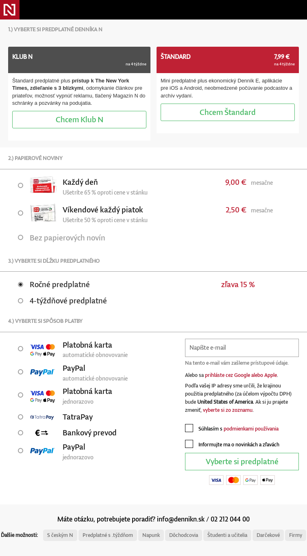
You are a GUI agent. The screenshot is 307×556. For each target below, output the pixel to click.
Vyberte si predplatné (242, 461)
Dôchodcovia (183, 535)
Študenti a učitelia (227, 535)
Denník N (10, 9)
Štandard (228, 112)
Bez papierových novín (61, 237)
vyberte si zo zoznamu (228, 410)
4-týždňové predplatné (62, 300)
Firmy (295, 535)
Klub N (79, 119)
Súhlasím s (232, 428)
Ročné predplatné (54, 284)
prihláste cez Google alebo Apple (241, 375)
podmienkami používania (251, 428)
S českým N (60, 535)
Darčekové (268, 535)
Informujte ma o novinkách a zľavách (232, 444)
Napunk (151, 535)
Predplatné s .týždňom (108, 535)
